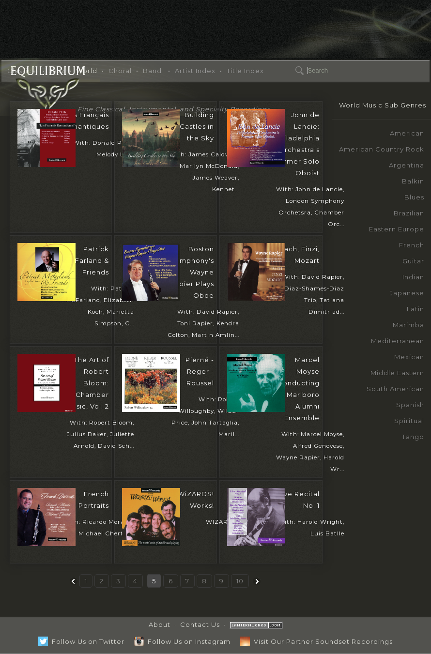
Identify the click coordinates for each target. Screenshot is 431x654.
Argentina (406, 165)
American (407, 133)
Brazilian (409, 213)
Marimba (408, 325)
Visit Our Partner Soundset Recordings (316, 641)
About (159, 624)
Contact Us (200, 624)
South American (395, 389)
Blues (414, 197)
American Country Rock (381, 149)
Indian (413, 277)
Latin (415, 309)
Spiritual (409, 421)
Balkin (413, 181)
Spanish (410, 405)
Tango (413, 437)
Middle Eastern (397, 373)
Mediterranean (397, 341)
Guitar (413, 261)
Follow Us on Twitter (81, 641)
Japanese (407, 293)
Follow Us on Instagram (182, 641)
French (411, 245)
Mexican (409, 357)
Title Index (245, 71)
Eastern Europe (396, 229)
